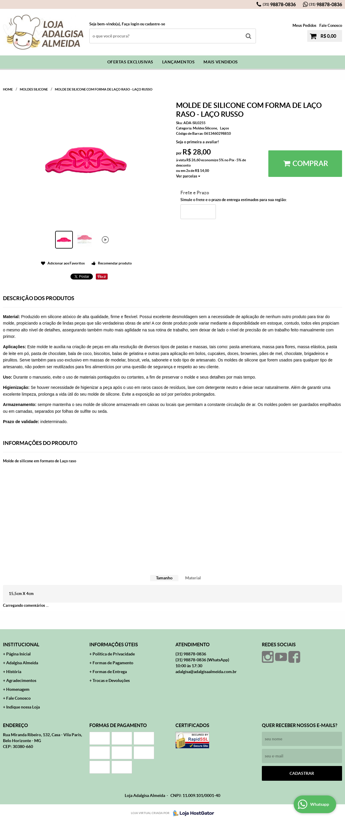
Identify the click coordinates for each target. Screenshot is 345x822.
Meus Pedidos (304, 25)
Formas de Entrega (110, 671)
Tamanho (164, 578)
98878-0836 (279, 4)
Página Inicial (18, 654)
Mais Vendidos (220, 62)
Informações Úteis (113, 644)
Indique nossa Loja (23, 707)
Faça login (130, 24)
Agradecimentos (21, 680)
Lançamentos (178, 62)
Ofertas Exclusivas (130, 62)
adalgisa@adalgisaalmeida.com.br (206, 671)
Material (193, 578)
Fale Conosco (330, 25)
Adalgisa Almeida (22, 662)
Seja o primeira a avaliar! (197, 142)
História (13, 671)
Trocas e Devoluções (111, 680)
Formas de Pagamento (113, 662)
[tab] (164, 578)
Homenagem (17, 689)
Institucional (21, 644)
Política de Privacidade (114, 654)
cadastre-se (155, 24)
